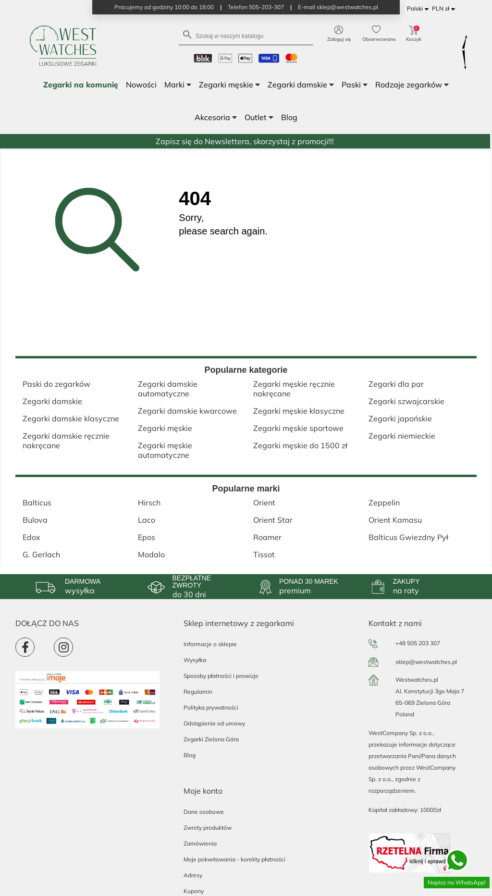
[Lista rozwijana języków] (419, 9)
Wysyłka (195, 659)
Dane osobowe (204, 811)
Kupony (194, 891)
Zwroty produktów (208, 827)
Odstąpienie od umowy (214, 723)
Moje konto (203, 791)
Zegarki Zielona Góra (211, 739)
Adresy (193, 875)
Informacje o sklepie (210, 644)
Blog (190, 755)
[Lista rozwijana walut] (445, 9)
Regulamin (198, 691)
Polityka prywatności (211, 707)
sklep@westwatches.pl (426, 661)
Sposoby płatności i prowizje (221, 675)
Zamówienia (200, 843)
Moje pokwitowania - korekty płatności (234, 859)
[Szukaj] (246, 35)
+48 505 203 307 (417, 643)
